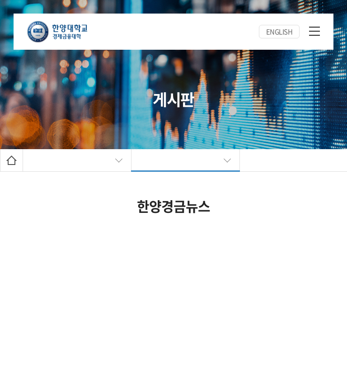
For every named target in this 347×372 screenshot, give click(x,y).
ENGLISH (279, 32)
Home (11, 160)
